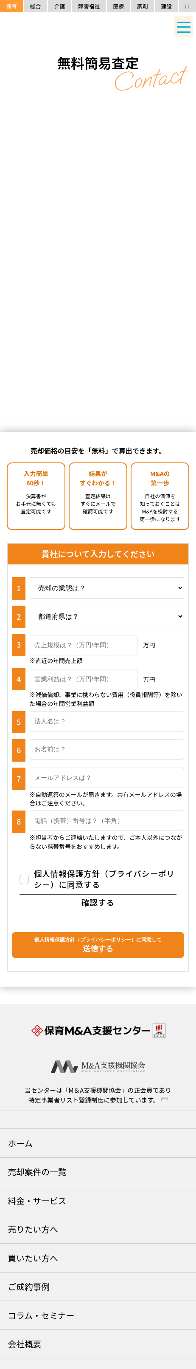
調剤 (142, 6)
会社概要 (24, 1344)
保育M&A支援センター (67, 28)
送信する (98, 944)
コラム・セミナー (41, 1315)
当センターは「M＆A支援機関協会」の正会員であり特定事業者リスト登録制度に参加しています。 (98, 1095)
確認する (98, 902)
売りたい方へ (33, 1229)
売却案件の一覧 (37, 1171)
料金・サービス (37, 1200)
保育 (11, 6)
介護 (59, 6)
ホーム (20, 1143)
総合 (35, 6)
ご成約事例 (29, 1286)
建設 (166, 6)
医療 (118, 6)
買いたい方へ (33, 1258)
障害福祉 (89, 6)
